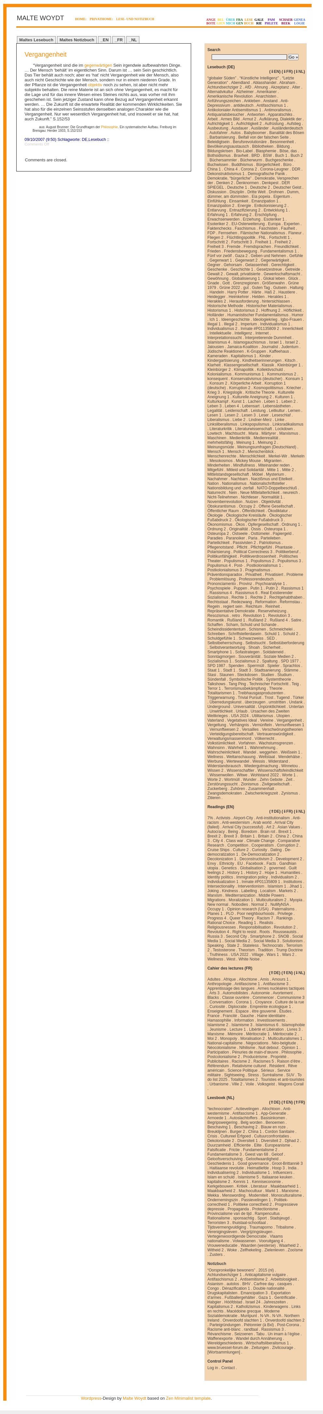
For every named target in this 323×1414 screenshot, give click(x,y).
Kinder (265, 356)
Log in (212, 1368)
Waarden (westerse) (258, 1245)
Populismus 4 (219, 565)
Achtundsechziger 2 (224, 87)
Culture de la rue (289, 1002)
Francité (230, 1015)
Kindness (230, 891)
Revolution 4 (218, 932)
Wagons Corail (290, 1084)
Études (285, 1011)
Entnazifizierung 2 (244, 210)
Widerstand (278, 761)
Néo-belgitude (284, 1043)
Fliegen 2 (215, 237)
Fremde (233, 246)
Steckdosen (247, 675)
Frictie (234, 1150)
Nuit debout (268, 1047)
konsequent (217, 378)
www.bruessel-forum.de (227, 1347)
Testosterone (224, 950)
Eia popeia (261, 196)
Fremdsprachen (257, 246)
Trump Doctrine (289, 950)
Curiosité (217, 1006)
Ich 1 (214, 319)
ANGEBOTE (211, 21)
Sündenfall (216, 679)
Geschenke (217, 269)
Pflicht (242, 547)
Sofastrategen (247, 652)
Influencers (282, 1172)
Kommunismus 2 (281, 374)
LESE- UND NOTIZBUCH (135, 19)
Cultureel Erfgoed (235, 1136)
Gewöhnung (218, 278)
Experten (292, 224)
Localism (267, 891)
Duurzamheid (219, 1145)
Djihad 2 (292, 1140)
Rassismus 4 (221, 593)
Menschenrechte (221, 456)
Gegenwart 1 (221, 260)
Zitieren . (215, 797)
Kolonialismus (219, 374)
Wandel (249, 752)
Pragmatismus (257, 570)
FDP (211, 233)
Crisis (212, 1136)
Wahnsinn (216, 747)
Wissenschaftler (240, 770)
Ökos (240, 524)
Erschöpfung (265, 214)
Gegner (213, 265)
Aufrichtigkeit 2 (249, 123)
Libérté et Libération (266, 1029)
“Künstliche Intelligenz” (259, 78)
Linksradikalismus (288, 424)
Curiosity (259, 850)
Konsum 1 (294, 378)
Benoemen (275, 1122)
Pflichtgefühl (261, 547)
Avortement (283, 993)
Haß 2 (269, 292)
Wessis (258, 761)
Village (257, 954)
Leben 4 (232, 406)
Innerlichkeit (292, 328)
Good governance (253, 1163)
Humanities (290, 872)
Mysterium (275, 474)
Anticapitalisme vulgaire (265, 1274)
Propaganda (238, 1209)
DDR (296, 169)
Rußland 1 (236, 620)
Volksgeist (266, 1084)
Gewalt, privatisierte (243, 274)
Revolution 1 (254, 615)
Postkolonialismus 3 (224, 570)
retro (236, 615)
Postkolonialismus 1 (263, 565)
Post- (238, 565)
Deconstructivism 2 (256, 859)
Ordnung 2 (216, 529)
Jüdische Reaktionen (225, 351)
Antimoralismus (277, 110)
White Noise (249, 959)
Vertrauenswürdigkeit (275, 734)
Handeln (217, 292)
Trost (268, 697)
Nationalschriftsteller (267, 483)
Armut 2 (249, 119)
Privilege (284, 913)
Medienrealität (266, 438)
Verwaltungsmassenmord (229, 738)
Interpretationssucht (224, 337)
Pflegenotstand (220, 547)
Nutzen (252, 501)
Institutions (292, 881)
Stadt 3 (245, 670)
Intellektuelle (221, 333)
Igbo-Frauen (291, 319)
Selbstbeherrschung (224, 643)
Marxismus (288, 433)
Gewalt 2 (215, 274)
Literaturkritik (221, 429)
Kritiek (242, 1186)
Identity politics (220, 877)
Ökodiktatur (278, 511)
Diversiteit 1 (247, 1140)
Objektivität (270, 501)
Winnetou (289, 766)
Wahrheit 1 (237, 747)
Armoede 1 (217, 1118)
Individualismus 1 (275, 324)
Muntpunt (249, 1315)
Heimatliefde (258, 1168)
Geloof (277, 1154)
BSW (267, 155)
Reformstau (290, 602)
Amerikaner (266, 91)
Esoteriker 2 (217, 224)
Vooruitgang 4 (271, 1241)
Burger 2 (237, 1131)
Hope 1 (271, 872)
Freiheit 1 (263, 242)
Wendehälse (289, 757)
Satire (296, 620)
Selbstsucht (256, 643)
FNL (262, 237)
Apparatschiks (280, 114)
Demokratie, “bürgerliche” (229, 178)
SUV (290, 1075)
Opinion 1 (290, 1047)
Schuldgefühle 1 (221, 638)
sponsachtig (243, 1218)
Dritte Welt (256, 192)
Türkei (298, 697)
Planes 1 (215, 913)
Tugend (282, 697)
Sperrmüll (255, 665)
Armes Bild (230, 119)
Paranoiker (235, 538)
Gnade (213, 283)
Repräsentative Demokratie (231, 611)
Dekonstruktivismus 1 (226, 173)
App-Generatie (273, 1113)
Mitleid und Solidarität (245, 470)
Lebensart (251, 406)
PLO (230, 913)
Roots (265, 932)
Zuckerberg (217, 788)
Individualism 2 (284, 877)
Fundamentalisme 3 (224, 1154)
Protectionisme (265, 1209)
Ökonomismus (219, 524)
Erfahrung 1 (217, 214)
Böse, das (288, 151)
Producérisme (255, 1056)
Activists (223, 818)
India (292, 1168)
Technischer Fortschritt (268, 684)
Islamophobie (293, 1025)
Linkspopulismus (254, 424)
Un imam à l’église (284, 1334)
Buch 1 (281, 155)
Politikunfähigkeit (222, 556)
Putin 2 (272, 588)
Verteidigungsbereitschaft (232, 734)
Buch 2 (296, 155)
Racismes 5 (263, 1061)
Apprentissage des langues (231, 988)
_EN (104, 39)
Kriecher (294, 388)
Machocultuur (250, 1191)
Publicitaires (218, 1061)
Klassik (268, 365)
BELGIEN (221, 21)
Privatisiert (274, 574)
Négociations (257, 1043)
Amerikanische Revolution (230, 96)
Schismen (257, 629)
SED (271, 638)
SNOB (283, 936)
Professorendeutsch (256, 579)
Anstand (270, 101)
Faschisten (268, 228)
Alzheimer (245, 91)
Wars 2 (288, 954)
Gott (226, 283)
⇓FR (287, 71)
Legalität (214, 410)
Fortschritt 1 (279, 237)
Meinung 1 (245, 442)
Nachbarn (239, 479)
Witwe (242, 775)
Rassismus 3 (272, 1329)
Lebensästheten (276, 406)
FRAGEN (239, 21)
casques (284, 1284)
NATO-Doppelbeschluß (277, 488)
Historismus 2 (246, 310)
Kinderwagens (275, 1306)
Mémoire (235, 1034)
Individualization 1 (222, 881)
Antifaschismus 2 (222, 1279)
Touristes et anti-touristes (282, 1079)
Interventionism (251, 886)
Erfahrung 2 (241, 214)
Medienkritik (240, 438)
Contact (228, 1368)
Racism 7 (265, 918)
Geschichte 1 (242, 269)
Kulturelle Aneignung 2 (252, 397)
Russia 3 (215, 936)
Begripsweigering (222, 1122)
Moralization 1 (241, 900)
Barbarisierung (222, 137)
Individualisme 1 (256, 1172)
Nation (213, 483)
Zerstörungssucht (222, 784)
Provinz (245, 583)
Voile (250, 1084)
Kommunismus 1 (249, 374)
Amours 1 (280, 979)
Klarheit (214, 365)
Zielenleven (274, 1250)
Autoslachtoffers (244, 1118)
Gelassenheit (256, 265)
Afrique (229, 979)
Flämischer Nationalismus (262, 233)
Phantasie (283, 547)
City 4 (218, 840)
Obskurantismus (221, 506)
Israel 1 (275, 342)
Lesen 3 (249, 415)
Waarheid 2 (289, 1245)
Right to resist (244, 932)
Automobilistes (235, 993)
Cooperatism (262, 845)
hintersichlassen (276, 301)
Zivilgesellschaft (275, 784)
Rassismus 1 (292, 588)
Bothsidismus (219, 155)
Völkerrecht (264, 738)
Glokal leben (274, 278)
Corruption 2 (287, 845)
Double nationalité (269, 1288)
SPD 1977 (290, 661)
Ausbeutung (217, 128)
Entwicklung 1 (276, 210)
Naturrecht (216, 492)
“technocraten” (219, 1109)
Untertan (296, 706)
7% (210, 818)
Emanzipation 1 (264, 201)
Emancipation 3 (254, 1293)
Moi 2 (212, 1038)
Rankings (284, 918)
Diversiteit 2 (271, 1140)
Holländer (215, 315)
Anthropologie (219, 984)
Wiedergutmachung (261, 766)
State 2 (233, 945)
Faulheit (288, 228)
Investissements (271, 1020)
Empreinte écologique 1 (270, 1006)
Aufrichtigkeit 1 (220, 123)
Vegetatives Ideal (242, 720)
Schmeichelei (280, 629)
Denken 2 (224, 183)
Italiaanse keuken (277, 1177)
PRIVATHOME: (101, 19)
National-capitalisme (225, 1043)
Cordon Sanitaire (279, 1131)
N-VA (264, 1315)
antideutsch (243, 105)
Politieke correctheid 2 (252, 1204)
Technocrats (272, 945)
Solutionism (292, 941)
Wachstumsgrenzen (276, 743)
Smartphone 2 (262, 936)
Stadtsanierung (267, 670)
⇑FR (299, 1102)
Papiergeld (282, 533)
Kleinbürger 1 (289, 365)
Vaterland (215, 720)
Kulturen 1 (284, 397)
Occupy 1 (215, 909)
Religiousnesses (221, 927)
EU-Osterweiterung (248, 224)
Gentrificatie (284, 1297)
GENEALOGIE (299, 21)
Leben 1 (271, 401)
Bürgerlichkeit (268, 164)
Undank (295, 702)
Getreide (292, 269)
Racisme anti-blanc (224, 1329)
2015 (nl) (266, 1270)
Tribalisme (285, 1227)
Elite (257, 1145)
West (230, 959)
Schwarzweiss (251, 638)
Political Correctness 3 (252, 552)
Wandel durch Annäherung (259, 1338)
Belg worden (251, 1122)
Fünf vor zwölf (219, 255)
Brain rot (267, 831)
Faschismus (245, 228)
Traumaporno (261, 1227)
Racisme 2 (241, 1061)
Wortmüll (232, 779)
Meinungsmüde (220, 447)
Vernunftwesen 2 (224, 729)
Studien (267, 675)
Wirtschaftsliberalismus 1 (267, 1343)
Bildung (283, 146)
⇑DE (275, 811)
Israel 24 (253, 1302)
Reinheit (272, 606)
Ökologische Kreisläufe (246, 515)
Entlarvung (216, 210)
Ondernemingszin (222, 1200)
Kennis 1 (241, 1181)
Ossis (256, 529)
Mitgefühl (215, 470)
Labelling (249, 891)
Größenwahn (273, 283)
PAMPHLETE (271, 21)
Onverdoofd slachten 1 (242, 1320)
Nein (233, 492)
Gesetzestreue (269, 269)
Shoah (254, 647)
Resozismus (218, 615)
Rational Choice (221, 922)
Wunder (250, 779)
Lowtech (214, 433)
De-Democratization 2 (260, 854)
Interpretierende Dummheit (268, 337)
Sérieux (267, 1070)
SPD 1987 (216, 665)
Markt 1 (271, 1191)
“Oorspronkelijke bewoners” (231, 1270)
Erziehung (251, 219)
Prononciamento (221, 583)
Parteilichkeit (218, 542)
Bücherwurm (251, 160)
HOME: (81, 19)
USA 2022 (239, 954)
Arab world (262, 822)
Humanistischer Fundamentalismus (257, 315)
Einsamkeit (238, 201)
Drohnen (276, 192)
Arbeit (212, 119)
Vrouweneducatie (222, 1245)
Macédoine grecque (244, 1311)
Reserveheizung (272, 611)
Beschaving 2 (246, 1127)
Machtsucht (235, 433)
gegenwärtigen (98, 65)
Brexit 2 (214, 836)
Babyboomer (255, 132)
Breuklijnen (217, 1131)
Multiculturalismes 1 (285, 1038)
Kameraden (217, 356)
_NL (133, 39)
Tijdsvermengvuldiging (226, 1227)
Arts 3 (214, 993)
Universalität (244, 706)
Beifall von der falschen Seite (263, 137)
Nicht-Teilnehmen (222, 497)
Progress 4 (216, 918)
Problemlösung (223, 579)
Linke (279, 419)
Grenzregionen (246, 283)
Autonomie (260, 993)
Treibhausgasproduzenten (260, 693)
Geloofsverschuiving (225, 1159)
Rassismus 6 (246, 593)
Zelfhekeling (250, 1250)
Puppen (240, 588)
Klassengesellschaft (241, 365)
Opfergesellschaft (263, 524)
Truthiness (218, 954)
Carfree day (264, 1284)
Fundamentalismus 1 (278, 251)
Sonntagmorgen (221, 656)
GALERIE (258, 21)
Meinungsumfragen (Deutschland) (266, 447)
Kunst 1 (238, 401)
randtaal (251, 1329)
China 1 (214, 169)
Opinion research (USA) (248, 909)
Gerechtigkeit (282, 265)
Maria (253, 433)
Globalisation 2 (253, 868)
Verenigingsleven (222, 1232)
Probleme (295, 574)
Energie (244, 205)
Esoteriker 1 (274, 219)
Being (233, 831)
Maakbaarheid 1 (285, 1186)
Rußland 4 (279, 620)
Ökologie (215, 515)
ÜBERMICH (230, 21)
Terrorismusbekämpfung (245, 688)
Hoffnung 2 (270, 310)
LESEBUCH (248, 21)
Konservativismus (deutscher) (256, 378)
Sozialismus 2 (247, 661)
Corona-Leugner (274, 169)
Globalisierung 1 (246, 278)
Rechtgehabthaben (285, 597)
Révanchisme (219, 1334)
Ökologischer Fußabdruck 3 (259, 520)
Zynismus (289, 793)
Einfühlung (216, 201)
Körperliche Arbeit (246, 383)
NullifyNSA (279, 904)
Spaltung (269, 661)
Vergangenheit (46, 54)
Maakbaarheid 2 (221, 1191)
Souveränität (249, 656)
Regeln (213, 606)
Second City (236, 936)
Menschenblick (261, 451)
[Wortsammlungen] (223, 1352)
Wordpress (91, 1398)
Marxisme (215, 1034)
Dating (276, 850)
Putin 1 (256, 588)
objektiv (95, 84)
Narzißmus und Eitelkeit (271, 479)
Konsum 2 (218, 383)
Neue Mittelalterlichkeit (260, 492)
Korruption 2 (239, 388)
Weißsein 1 (290, 752)
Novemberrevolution (224, 501)
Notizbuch (216, 1263)
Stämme (291, 670)
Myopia (296, 900)
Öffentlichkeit (253, 511)
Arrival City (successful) (242, 827)
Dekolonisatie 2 (220, 1140)
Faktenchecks (219, 228)
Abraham (287, 82)
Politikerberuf (286, 552)
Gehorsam (233, 265)
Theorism (246, 950)
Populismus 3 (289, 561)
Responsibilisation (255, 927)
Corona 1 (244, 1002)
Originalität (238, 529)
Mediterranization (240, 895)
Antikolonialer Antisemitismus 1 (234, 110)
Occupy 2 (247, 506)
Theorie (276, 688)
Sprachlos (291, 665)
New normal (217, 904)
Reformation (265, 602)
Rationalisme (218, 1218)
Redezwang (241, 602)
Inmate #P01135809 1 (261, 881)
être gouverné (264, 1011)
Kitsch (290, 360)
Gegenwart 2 (246, 260)
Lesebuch (97, 139)
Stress (253, 1075)
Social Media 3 (266, 941)
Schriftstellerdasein (244, 634)
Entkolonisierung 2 (270, 205)
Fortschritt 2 (217, 242)
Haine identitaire (271, 1015)
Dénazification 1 (236, 1288)
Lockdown (284, 429)
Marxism (214, 895)
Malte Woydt (134, 1398)
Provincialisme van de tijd (229, 1213)
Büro (287, 164)
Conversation (221, 1002)
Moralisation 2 (252, 1038)
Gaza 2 (241, 255)
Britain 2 (265, 836)
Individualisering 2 (223, 1172)
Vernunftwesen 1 (289, 725)
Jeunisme (218, 1029)
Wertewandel (237, 761)
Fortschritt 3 (241, 242)
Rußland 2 (257, 620)
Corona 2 (249, 169)
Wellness (215, 757)
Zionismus (250, 784)
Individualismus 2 (222, 328)
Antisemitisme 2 (254, 1279)
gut (246, 287)
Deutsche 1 (237, 187)
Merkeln (297, 456)
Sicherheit (271, 647)
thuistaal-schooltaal (249, 1222)
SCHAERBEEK (286, 21)
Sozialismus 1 (219, 661)
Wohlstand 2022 (265, 775)
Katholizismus (248, 1306)
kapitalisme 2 (218, 1181)
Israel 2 (291, 342)
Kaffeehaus (279, 351)
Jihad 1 (295, 886)
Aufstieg (294, 123)
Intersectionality (220, 886)
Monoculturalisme (286, 1195)
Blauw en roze (273, 1127)
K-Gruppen (256, 351)
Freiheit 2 (283, 242)
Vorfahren (246, 743)
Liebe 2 (238, 419)
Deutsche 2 (260, 187)
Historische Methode (225, 306)
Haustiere (286, 292)
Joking (213, 891)
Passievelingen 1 (256, 1200)
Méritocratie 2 (285, 1034)
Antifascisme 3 (275, 984)
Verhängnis (239, 725)
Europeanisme (277, 1145)
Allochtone (248, 979)
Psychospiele (219, 588)
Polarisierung (218, 552)
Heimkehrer (239, 296)
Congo (213, 1288)
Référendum (218, 1066)
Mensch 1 (215, 451)
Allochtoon (271, 1109)
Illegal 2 (230, 324)
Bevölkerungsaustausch (228, 146)
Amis (264, 979)
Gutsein (280, 287)
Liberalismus (218, 419)
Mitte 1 (273, 470)
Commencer (263, 997)
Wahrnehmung (262, 747)
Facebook (254, 863)
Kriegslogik (232, 392)
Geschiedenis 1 (220, 1163)
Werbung (215, 761)
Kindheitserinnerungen (261, 360)
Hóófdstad (233, 1302)
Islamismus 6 (267, 1025)
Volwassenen (244, 1241)
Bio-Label (244, 151)
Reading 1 (247, 922)
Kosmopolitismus (268, 388)
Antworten (256, 114)
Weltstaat (267, 757)
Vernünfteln (262, 725)
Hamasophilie (219, 1020)
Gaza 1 (265, 1297)
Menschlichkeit (252, 456)
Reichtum (254, 606)
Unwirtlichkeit (221, 711)
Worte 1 (289, 775)
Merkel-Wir (277, 456)
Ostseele (239, 533)
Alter (296, 87)
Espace (242, 1011)
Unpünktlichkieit (272, 706)
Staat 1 (213, 670)
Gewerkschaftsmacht (282, 274)
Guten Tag (261, 287)
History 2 (253, 872)
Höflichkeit (293, 310)
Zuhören (238, 788)
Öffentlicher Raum (223, 511)
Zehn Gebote (271, 779)
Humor (297, 315)
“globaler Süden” (221, 78)
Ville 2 (237, 1084)
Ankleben (252, 101)
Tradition (265, 950)
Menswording (233, 1195)
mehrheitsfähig (220, 442)
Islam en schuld (220, 1177)
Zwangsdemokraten (224, 793)
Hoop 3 (278, 1168)
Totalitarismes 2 (244, 1079)
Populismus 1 (235, 561)
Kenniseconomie (266, 1181)
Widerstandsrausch (224, 766)
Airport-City (243, 818)
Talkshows (216, 684)
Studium (284, 675)
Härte (256, 292)
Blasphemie (266, 151)
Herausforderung (244, 301)
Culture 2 (241, 850)
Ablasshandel (264, 82)
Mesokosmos (221, 460)
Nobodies (240, 904)
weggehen (268, 752)
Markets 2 (287, 891)
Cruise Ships (218, 850)
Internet (262, 333)
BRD (255, 155)
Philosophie (109, 127)
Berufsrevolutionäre (250, 142)
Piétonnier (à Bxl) (259, 1325)
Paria (252, 538)
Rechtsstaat (217, 602)
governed (277, 868)
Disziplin (237, 192)
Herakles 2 (216, 301)
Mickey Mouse (248, 460)
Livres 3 (294, 1029)
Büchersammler (223, 160)
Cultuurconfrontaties (271, 1136)
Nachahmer (217, 479)
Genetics (229, 868)
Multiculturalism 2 (271, 900)
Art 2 (270, 827)
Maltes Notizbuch (77, 39)
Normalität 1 (272, 497)
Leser (264, 415)
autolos (233, 1284)
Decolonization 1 (221, 859)
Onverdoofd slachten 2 (284, 1320)
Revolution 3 (279, 615)
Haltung (296, 287)
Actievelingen (247, 1109)
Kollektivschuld (270, 369)
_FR (119, 39)
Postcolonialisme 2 (223, 1056)
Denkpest (270, 183)
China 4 (230, 169)
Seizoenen (243, 1334)
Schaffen (215, 624)
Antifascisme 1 (247, 984)
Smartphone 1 (219, 652)
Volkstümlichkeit (221, 743)
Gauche (247, 1015)
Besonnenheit (282, 142)
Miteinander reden (274, 465)
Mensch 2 (236, 451)
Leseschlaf (281, 415)
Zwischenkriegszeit (261, 793)
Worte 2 (214, 779)
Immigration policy (252, 877)
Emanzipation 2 (220, 205)
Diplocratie (237, 1006)
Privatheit (254, 574)
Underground (218, 706)
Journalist (269, 347)
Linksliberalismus (222, 424)
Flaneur (295, 233)
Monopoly (228, 1038)
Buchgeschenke (279, 160)
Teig (295, 684)
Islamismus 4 (218, 342)
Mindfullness (244, 465)
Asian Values (288, 827)
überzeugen (255, 702)
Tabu (260, 1334)
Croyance (263, 1002)
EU (240, 863)
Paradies (215, 538)
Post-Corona (288, 1325)
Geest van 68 (256, 1154)
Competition (237, 845)
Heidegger (216, 296)
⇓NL (299, 71)
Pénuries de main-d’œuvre (255, 1052)
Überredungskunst (226, 702)
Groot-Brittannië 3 (287, 1163)
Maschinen (216, 438)
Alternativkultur (220, 91)
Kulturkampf (217, 401)
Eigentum (282, 196)
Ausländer (260, 128)
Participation (218, 1052)
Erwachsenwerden (223, 219)
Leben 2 (288, 401)
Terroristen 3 (218, 1222)
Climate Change (260, 840)
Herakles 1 (277, 296)
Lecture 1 (238, 1029)
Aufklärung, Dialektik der (280, 119)
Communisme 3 (290, 997)
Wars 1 (273, 954)
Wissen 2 (215, 770)
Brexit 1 (285, 831)
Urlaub (241, 711)
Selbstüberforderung (286, 643)
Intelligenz (243, 333)
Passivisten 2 (244, 542)
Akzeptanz (280, 87)
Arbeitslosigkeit (284, 1279)
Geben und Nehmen (268, 255)
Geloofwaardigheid (262, 1159)
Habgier (214, 1302)
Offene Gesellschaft (276, 506)
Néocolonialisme (221, 1047)
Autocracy (216, 831)
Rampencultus (267, 1213)
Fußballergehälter (240, 1297)
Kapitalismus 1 (243, 356)
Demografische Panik (266, 173)
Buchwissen (217, 164)
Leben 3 (214, 406)
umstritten (277, 702)
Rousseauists (284, 932)
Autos (236, 132)
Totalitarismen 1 (221, 693)
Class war (234, 840)
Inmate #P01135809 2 (260, 328)
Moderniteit (258, 1195)
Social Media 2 (237, 941)
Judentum (290, 347)
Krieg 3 (213, 392)
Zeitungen (260, 1347)
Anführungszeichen (224, 101)
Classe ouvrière (235, 997)
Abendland (240, 82)
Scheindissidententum (226, 629)
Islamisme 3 (242, 1025)
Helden (258, 296)
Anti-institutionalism (272, 818)
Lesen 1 (214, 415)
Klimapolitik (244, 369)
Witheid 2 (215, 1250)
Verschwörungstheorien (282, 729)
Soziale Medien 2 (279, 656)
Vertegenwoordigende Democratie (236, 1236)
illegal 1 (214, 324)
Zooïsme (295, 1250)
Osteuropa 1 (275, 529)
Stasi (211, 675)
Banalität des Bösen (286, 132)
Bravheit (241, 155)
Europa (274, 224)
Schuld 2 (290, 634)
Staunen (226, 675)
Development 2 (289, 859)
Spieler (273, 665)
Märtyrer (268, 433)
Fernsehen (227, 233)
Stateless (251, 945)
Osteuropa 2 (218, 533)
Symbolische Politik (246, 679)
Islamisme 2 (217, 1025)
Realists (266, 922)
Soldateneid (273, 652)
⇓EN (275, 71)
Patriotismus (270, 542)
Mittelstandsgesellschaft (228, 474)
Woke (232, 1250)
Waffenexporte (219, 1338)
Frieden (214, 251)
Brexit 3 (230, 836)
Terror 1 (214, 688)
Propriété (279, 1056)
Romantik (215, 620)
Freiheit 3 (215, 246)
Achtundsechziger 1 (224, 1274)
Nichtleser (249, 497)
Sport (262, 1218)
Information (244, 1020)
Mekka (213, 1195)
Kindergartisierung (223, 360)
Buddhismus (242, 164)
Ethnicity (226, 863)
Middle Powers (271, 895)
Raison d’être (288, 1061)
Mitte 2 (288, 470)
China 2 (282, 836)
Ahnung (261, 87)
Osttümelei (260, 533)
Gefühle (296, 255)
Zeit (289, 779)
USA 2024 (239, 716)
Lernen (294, 410)
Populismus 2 (262, 561)
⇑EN (287, 973)
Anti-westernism (236, 822)
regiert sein (232, 606)
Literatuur (259, 1186)
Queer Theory (242, 918)
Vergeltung (216, 725)
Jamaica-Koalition (242, 347)
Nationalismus (234, 483)
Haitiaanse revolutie (227, 1168)
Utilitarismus (262, 716)
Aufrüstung (274, 123)
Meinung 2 (267, 442)
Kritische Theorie (260, 392)
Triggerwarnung (221, 697)
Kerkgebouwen (220, 1186)
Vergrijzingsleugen (256, 1232)
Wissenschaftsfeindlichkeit (280, 770)
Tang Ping (237, 684)
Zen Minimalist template (188, 1398)
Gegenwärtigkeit (275, 260)
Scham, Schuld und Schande (251, 624)
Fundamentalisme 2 (260, 1150)
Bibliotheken (262, 146)
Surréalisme (272, 1075)
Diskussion (216, 192)
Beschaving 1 (219, 1127)
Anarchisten (266, 96)
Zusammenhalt (261, 788)
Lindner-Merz (260, 419)
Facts (271, 863)
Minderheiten (218, 465)
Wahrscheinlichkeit (223, 752)
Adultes (213, 979)
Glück (293, 278)
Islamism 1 (277, 886)
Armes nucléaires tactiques (281, 988)
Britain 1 (247, 836)
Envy (211, 863)
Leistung (258, 410)
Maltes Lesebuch (36, 39)
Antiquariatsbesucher (225, 114)
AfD (248, 87)
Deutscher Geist (287, 187)
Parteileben (270, 538)
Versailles (250, 729)
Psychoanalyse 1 (270, 583)
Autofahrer (218, 132)
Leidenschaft (236, 410)
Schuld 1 (272, 634)
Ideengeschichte (235, 319)
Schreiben (216, 634)
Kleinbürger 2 (219, 369)
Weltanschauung (240, 757)
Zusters (216, 1254)
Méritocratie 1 (258, 1034)
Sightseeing (234, 1075)
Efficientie (242, 1145)
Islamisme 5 (248, 1177)
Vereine (267, 720)
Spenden (236, 665)
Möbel (257, 474)
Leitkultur (277, 410)
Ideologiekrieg (265, 319)
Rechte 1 (239, 597)
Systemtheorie (278, 679)
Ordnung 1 (291, 524)
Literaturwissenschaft (253, 429)
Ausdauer (239, 128)
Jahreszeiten (275, 1302)
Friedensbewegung (240, 251)
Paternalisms (283, 909)
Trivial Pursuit (249, 697)
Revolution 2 (285, 927)
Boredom (249, 831)
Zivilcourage (282, 1347)
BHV (246, 1284)
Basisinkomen (273, 1118)
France (213, 1015)
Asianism (215, 1284)
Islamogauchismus (249, 342)
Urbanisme (219, 1084)
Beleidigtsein (218, 142)
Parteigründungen (225, 1325)
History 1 (235, 872)
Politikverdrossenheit (258, 556)
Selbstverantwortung (227, 647)
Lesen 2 (232, 415)
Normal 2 (259, 904)
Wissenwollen (221, 775)
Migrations (216, 900)
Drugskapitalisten (222, 1293)
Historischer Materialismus (269, 306)
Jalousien (215, 347)
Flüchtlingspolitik (241, 237)
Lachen (254, 401)
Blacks (213, 997)
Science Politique (243, 1070)
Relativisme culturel (249, 1066)
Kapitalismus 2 (220, 1306)
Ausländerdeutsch (287, 128)
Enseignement (219, 1011)
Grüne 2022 (229, 287)
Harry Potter (237, 292)
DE (84, 139)
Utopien (283, 716)
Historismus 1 (219, 310)
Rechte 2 (258, 597)
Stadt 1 (229, 670)
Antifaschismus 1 (271, 105)
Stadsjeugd (279, 1218)
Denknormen (247, 183)
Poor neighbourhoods (255, 913)
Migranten (272, 460)
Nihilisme (247, 1047)
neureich (290, 492)
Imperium (249, 324)
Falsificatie (216, 1150)
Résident (277, 1066)
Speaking (215, 945)
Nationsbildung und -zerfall (230, 488)
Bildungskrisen (220, 151)
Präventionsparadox (224, 574)
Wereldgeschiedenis (225, 1343)
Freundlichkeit (286, 246)
